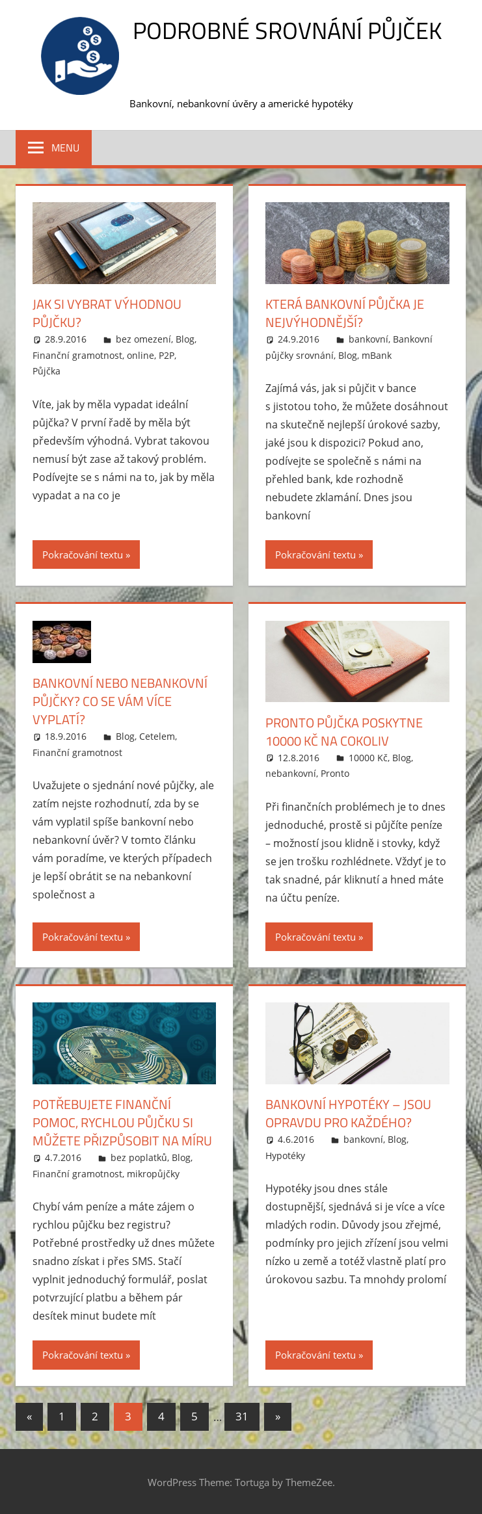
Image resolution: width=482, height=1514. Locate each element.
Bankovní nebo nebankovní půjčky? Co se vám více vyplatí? (120, 701)
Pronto (335, 773)
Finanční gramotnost (77, 355)
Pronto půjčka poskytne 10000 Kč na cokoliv (344, 731)
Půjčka (46, 371)
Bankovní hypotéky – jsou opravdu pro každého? (348, 1113)
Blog (185, 339)
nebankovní (290, 773)
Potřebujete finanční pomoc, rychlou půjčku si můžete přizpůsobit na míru (122, 1122)
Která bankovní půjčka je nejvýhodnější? (344, 313)
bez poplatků (139, 1157)
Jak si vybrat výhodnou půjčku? (107, 313)
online (140, 355)
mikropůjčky (153, 1174)
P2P (166, 355)
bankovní (368, 339)
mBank (377, 355)
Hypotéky (285, 1155)
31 (241, 1416)
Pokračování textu (82, 554)
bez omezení (143, 339)
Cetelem (157, 736)
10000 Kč (368, 757)
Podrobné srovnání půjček (287, 30)
